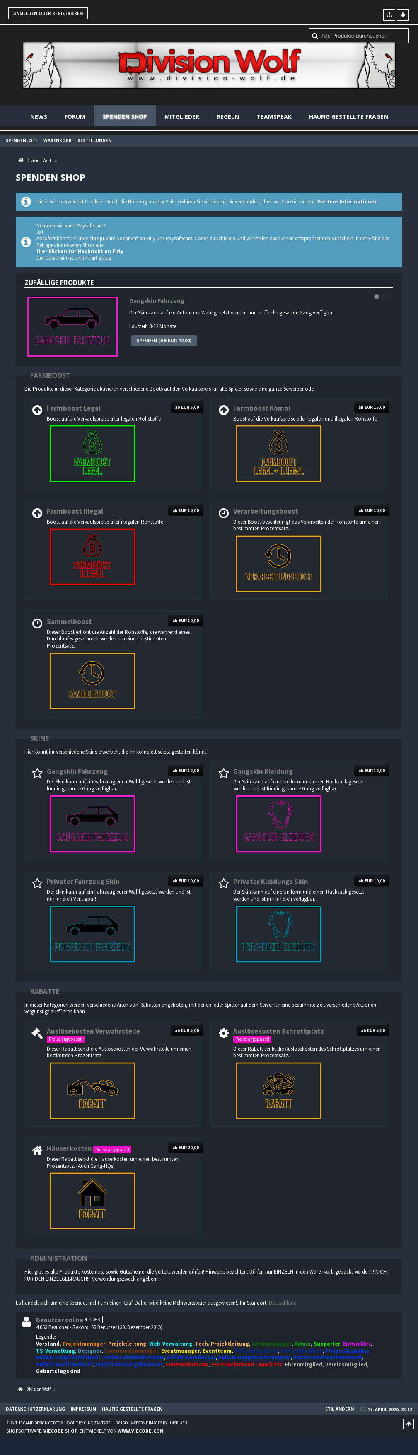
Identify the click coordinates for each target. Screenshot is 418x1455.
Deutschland (283, 1302)
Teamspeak (274, 117)
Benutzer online (59, 1320)
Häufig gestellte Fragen (348, 117)
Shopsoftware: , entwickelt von (85, 1431)
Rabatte (44, 991)
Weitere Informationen (347, 201)
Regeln (228, 117)
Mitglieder (181, 117)
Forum (75, 117)
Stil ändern (339, 1409)
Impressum (83, 1409)
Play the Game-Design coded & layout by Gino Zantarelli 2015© (67, 1423)
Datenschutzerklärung (35, 1409)
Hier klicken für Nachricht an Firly (79, 251)
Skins (39, 738)
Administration (58, 1258)
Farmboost (50, 375)
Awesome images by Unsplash (158, 1423)
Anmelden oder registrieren (48, 13)
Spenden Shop (125, 117)
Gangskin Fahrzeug (156, 301)
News (38, 117)
